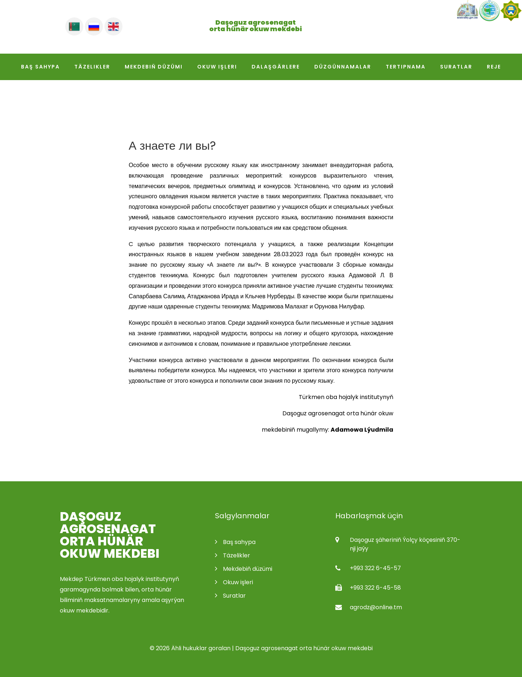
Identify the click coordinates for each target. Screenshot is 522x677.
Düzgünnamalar (342, 66)
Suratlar (456, 66)
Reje (494, 66)
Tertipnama (406, 66)
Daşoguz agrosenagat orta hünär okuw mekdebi (110, 535)
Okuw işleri (217, 66)
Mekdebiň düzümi (154, 66)
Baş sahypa (40, 66)
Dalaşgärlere (276, 66)
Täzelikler (92, 66)
